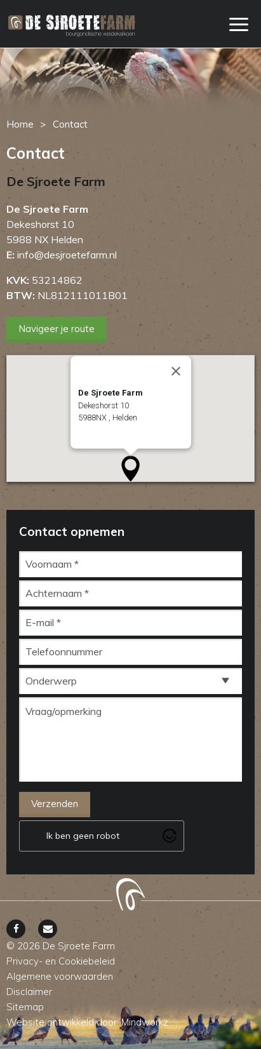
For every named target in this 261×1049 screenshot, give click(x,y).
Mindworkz (144, 1022)
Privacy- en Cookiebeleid (60, 961)
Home (20, 124)
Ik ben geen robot (82, 835)
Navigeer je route (56, 329)
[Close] (176, 371)
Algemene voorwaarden (59, 976)
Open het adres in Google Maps (134, 442)
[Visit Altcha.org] (170, 836)
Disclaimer (29, 992)
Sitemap (25, 1007)
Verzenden (54, 804)
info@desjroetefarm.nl (67, 254)
